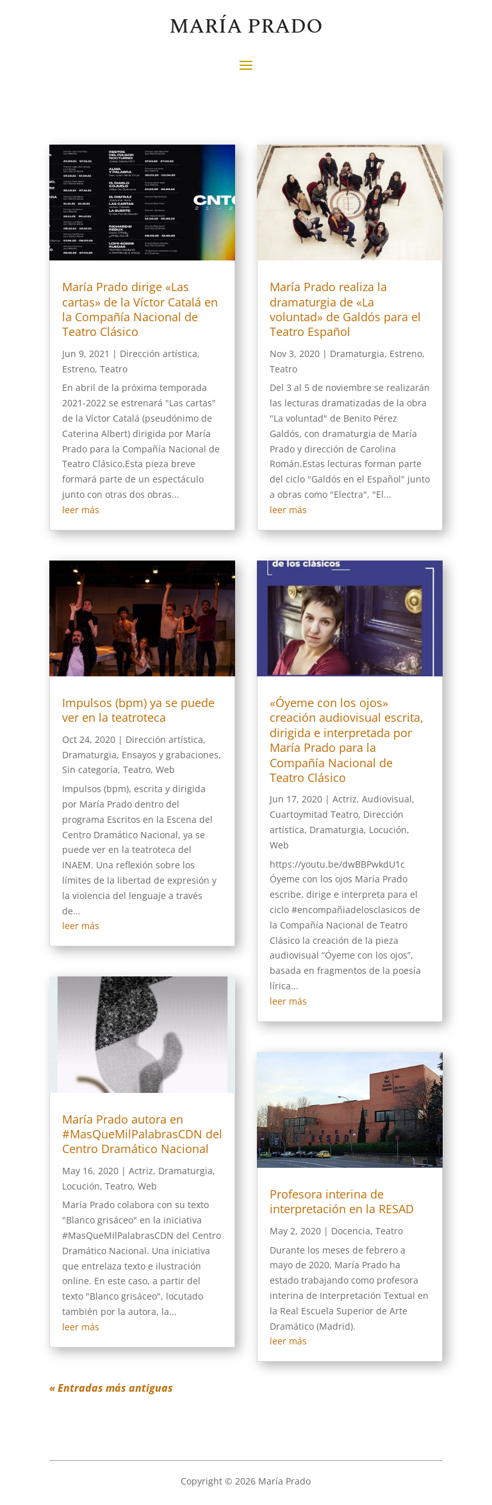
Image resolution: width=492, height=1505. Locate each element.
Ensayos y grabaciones (170, 755)
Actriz (141, 1171)
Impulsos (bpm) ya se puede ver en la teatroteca (138, 710)
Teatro (113, 369)
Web (165, 769)
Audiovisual (387, 799)
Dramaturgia (89, 755)
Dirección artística (158, 353)
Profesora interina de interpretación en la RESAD (342, 1201)
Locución (81, 1186)
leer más (80, 510)
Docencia (350, 1231)
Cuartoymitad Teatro (314, 814)
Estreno (78, 369)
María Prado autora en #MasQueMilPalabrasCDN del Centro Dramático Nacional (142, 1134)
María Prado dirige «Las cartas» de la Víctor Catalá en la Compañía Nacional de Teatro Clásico (140, 309)
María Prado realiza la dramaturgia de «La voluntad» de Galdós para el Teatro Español (345, 309)
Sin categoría (90, 769)
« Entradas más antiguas (111, 1388)
